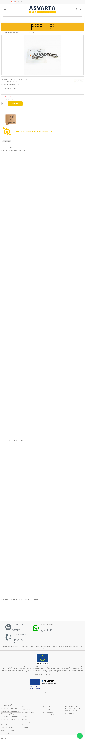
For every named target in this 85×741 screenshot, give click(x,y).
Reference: (4, 81)
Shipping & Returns (28, 712)
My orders (47, 704)
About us (26, 719)
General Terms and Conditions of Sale (32, 715)
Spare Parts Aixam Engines (10, 716)
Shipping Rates (7, 148)
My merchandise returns (52, 707)
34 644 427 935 (73, 713)
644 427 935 (36, 2)
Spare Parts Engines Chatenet (11, 719)
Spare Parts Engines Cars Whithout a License (9, 704)
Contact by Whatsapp (48, 624)
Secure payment (28, 722)
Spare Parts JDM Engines (9, 714)
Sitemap (25, 727)
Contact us (26, 704)
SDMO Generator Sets (8, 725)
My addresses (49, 712)
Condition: (18, 81)
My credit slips (49, 709)
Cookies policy (27, 725)
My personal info (49, 715)
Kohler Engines (6, 733)
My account (52, 700)
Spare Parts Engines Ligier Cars (11, 711)
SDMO (4, 722)
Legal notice (26, 709)
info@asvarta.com (24, 2)
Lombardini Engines (8, 730)
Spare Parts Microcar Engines (10, 708)
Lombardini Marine (7, 727)
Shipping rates (27, 707)
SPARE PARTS (7, 141)
